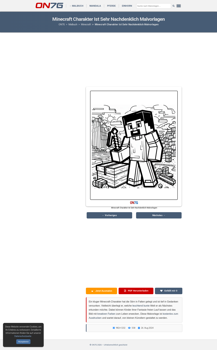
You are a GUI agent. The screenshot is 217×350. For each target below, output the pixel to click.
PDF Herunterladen (136, 290)
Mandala (95, 6)
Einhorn (127, 6)
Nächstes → (158, 215)
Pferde (111, 6)
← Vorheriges (109, 215)
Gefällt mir (168, 290)
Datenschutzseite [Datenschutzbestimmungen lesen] (23, 336)
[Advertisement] (108, 56)
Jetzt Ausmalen (101, 291)
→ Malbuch (76, 6)
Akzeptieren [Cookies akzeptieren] (23, 342)
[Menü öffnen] (178, 6)
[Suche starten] (173, 6)
